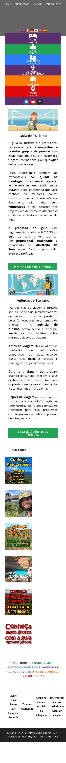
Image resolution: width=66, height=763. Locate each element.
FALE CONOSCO (53, 4)
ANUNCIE (37, 4)
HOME (8, 4)
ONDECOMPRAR (33, 83)
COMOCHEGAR (33, 94)
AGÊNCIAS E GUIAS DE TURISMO (33, 73)
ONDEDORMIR (33, 41)
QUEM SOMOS (22, 4)
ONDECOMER (33, 52)
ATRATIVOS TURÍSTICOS (33, 62)
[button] (32, 266)
